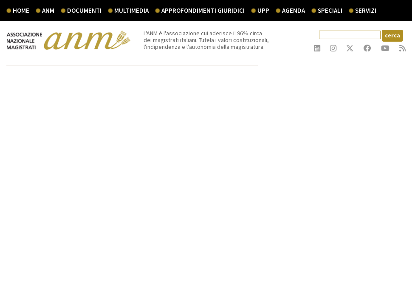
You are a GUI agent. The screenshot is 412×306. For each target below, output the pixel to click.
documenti (84, 10)
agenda (293, 10)
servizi (365, 10)
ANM (48, 10)
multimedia (131, 10)
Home (21, 10)
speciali (330, 10)
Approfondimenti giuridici (203, 10)
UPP (263, 10)
